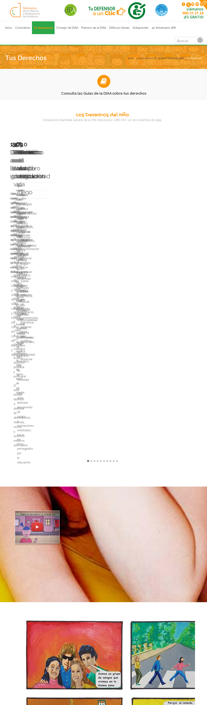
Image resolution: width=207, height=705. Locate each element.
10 (117, 210)
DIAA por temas (119, 27)
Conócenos (22, 27)
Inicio (8, 27)
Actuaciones (140, 27)
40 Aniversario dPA (164, 27)
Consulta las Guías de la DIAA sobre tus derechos (103, 93)
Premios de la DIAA (93, 27)
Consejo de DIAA (67, 27)
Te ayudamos (43, 27)
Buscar (200, 40)
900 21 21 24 (192, 14)
